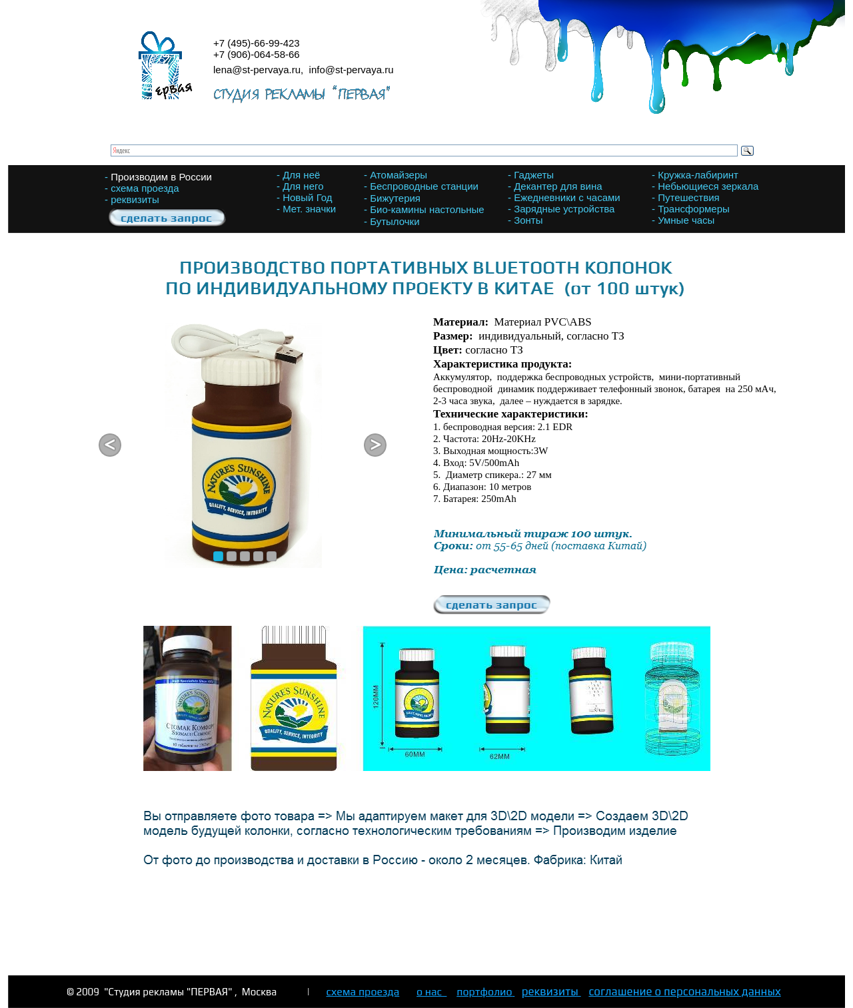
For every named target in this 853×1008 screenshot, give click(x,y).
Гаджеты (534, 174)
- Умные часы (683, 220)
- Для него (300, 186)
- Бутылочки (392, 221)
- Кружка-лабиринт (695, 174)
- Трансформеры (691, 208)
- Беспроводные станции (421, 186)
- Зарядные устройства (561, 208)
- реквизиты (133, 199)
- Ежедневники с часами (564, 197)
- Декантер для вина (555, 186)
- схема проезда (142, 188)
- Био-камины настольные (424, 209)
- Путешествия (686, 197)
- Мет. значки (306, 208)
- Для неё (298, 174)
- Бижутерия (392, 198)
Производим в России (161, 176)
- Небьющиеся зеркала (705, 186)
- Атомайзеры (397, 174)
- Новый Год (305, 197)
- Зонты (525, 220)
